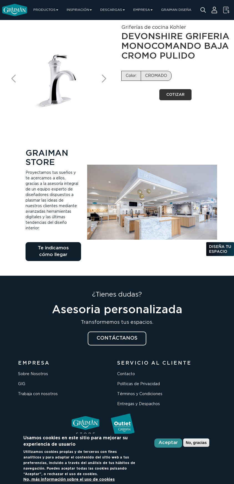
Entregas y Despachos (138, 404)
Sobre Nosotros (33, 374)
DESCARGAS (112, 9)
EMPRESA (143, 9)
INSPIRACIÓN (79, 9)
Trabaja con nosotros (38, 394)
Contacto (126, 374)
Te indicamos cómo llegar (53, 251)
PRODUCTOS (45, 9)
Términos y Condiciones (139, 394)
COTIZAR (175, 94)
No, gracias (196, 442)
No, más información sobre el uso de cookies (69, 479)
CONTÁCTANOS (117, 338)
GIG (21, 384)
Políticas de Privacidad (138, 384)
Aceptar (168, 443)
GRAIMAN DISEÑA (176, 9)
